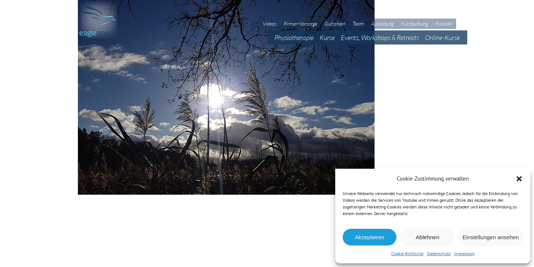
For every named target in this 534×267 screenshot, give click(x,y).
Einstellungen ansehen (490, 237)
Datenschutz (439, 253)
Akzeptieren (369, 237)
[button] (519, 178)
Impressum (464, 253)
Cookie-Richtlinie (407, 253)
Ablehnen (427, 237)
